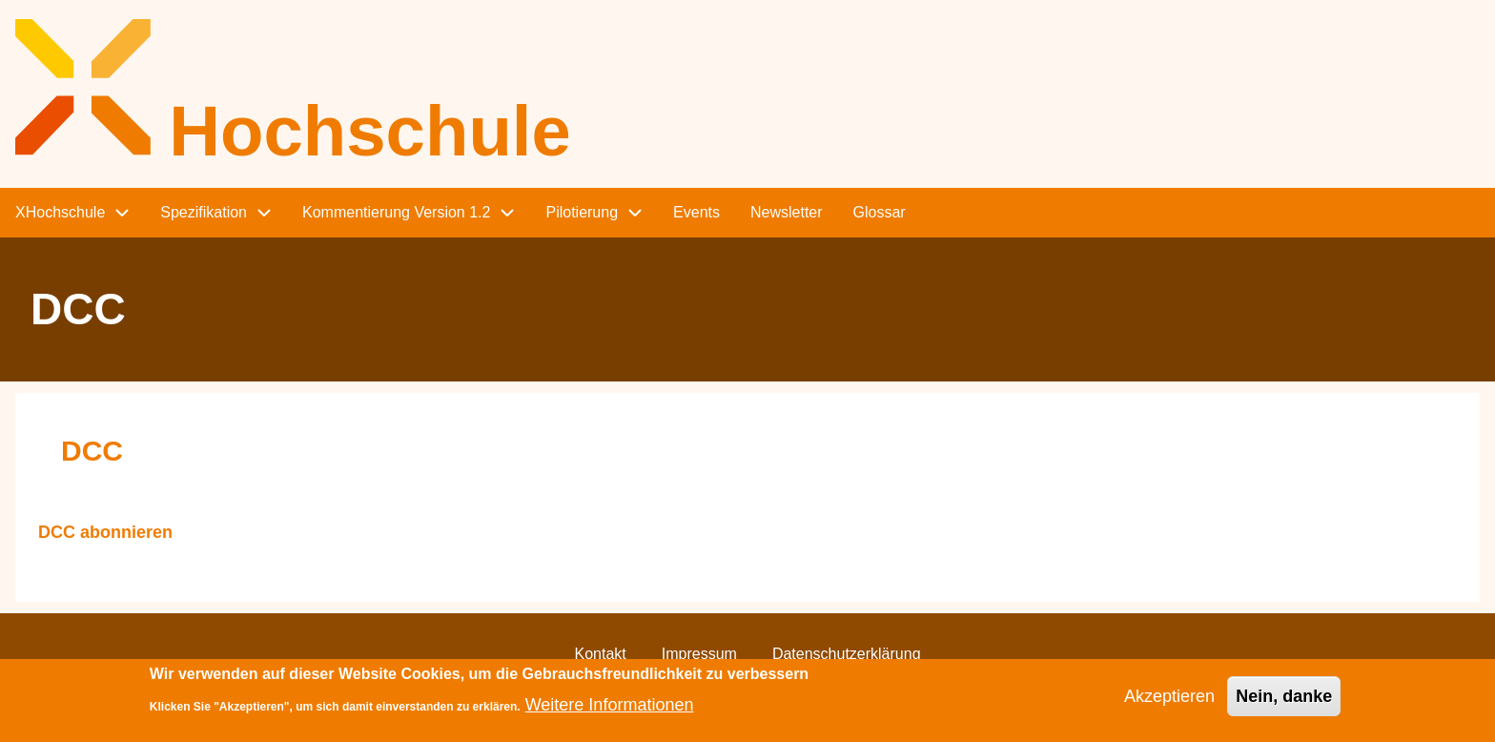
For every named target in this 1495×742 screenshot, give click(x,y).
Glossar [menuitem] (879, 212)
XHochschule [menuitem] (60, 212)
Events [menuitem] (696, 212)
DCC (92, 450)
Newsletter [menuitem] (786, 212)
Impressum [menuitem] (699, 654)
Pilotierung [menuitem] (581, 212)
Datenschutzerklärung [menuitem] (846, 654)
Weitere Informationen (609, 712)
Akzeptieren (1169, 703)
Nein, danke (1284, 703)
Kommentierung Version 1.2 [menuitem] (396, 212)
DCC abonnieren (105, 533)
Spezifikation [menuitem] (203, 212)
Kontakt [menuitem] (599, 654)
